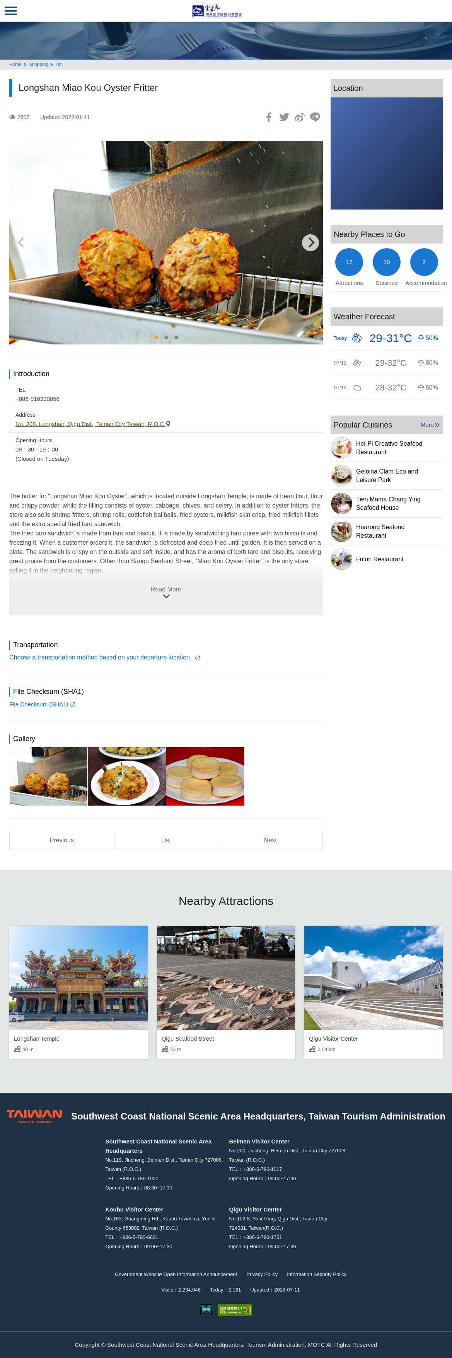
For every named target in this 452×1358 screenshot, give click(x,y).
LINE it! (315, 117)
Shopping (38, 64)
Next (270, 840)
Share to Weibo (299, 117)
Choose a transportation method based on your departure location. (101, 657)
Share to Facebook (268, 117)
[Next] (310, 242)
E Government (206, 1310)
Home (15, 64)
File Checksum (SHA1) (38, 704)
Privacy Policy (262, 1274)
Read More (166, 589)
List (59, 64)
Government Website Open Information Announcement (176, 1274)
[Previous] (21, 242)
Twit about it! (284, 117)
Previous (62, 840)
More (427, 424)
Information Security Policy (316, 1274)
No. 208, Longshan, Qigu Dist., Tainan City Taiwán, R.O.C (90, 424)
